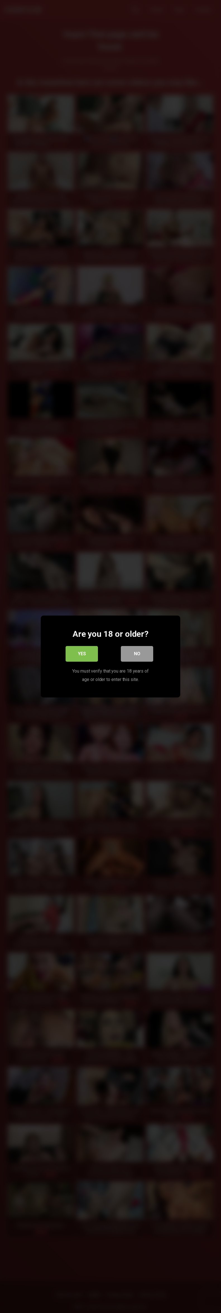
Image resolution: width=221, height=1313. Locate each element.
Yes (82, 653)
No (137, 653)
